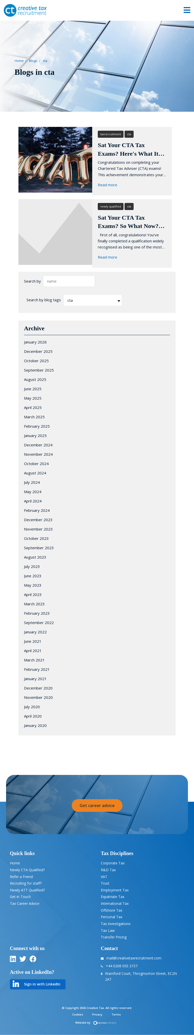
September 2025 (39, 370)
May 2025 (32, 398)
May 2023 (32, 585)
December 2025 (38, 351)
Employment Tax (115, 890)
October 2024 (36, 463)
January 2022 (35, 631)
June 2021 (32, 641)
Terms (116, 1014)
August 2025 (35, 379)
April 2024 (33, 500)
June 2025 (32, 388)
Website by (97, 1022)
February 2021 (37, 669)
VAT (104, 876)
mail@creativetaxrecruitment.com (133, 958)
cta (45, 60)
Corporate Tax (113, 863)
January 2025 (35, 435)
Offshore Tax (111, 910)
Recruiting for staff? (26, 883)
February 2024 (37, 510)
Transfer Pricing (114, 937)
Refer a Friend (21, 876)
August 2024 (35, 472)
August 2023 (35, 557)
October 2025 (36, 360)
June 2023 (32, 575)
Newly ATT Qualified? (27, 890)
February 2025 (37, 426)
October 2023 (36, 538)
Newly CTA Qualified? (27, 869)
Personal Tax (111, 916)
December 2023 (38, 519)
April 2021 (33, 650)
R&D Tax (108, 869)
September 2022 (39, 622)
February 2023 (37, 613)
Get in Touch (20, 896)
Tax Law (108, 930)
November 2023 (38, 529)
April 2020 (33, 716)
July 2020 (32, 706)
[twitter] (22, 959)
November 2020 (38, 697)
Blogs (33, 60)
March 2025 (34, 416)
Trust (105, 883)
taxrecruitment (110, 134)
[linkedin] (13, 959)
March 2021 (34, 659)
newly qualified (110, 206)
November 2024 (38, 454)
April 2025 (33, 407)
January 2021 (35, 678)
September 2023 (39, 547)
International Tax (115, 903)
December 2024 (38, 444)
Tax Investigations (116, 923)
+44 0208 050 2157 (121, 965)
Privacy (97, 1014)
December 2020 (38, 688)
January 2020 (35, 725)
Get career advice (97, 805)
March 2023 (34, 603)
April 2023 (33, 594)
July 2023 (32, 566)
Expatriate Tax (112, 896)
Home (19, 60)
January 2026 (35, 341)
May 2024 (32, 491)
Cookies (77, 1014)
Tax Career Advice (24, 903)
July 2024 (32, 482)
